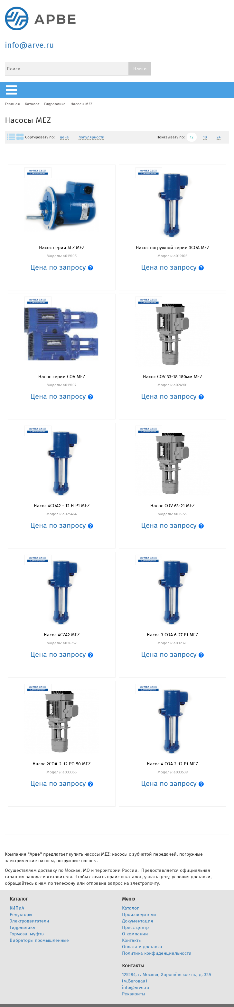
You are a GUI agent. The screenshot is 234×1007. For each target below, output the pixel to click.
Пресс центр (135, 927)
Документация (137, 921)
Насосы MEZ (81, 104)
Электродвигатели (29, 921)
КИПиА (17, 908)
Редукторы (21, 914)
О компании (135, 934)
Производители (139, 914)
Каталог (32, 104)
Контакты (132, 940)
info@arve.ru (29, 45)
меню (13, 90)
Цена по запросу (61, 267)
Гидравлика (55, 104)
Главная (12, 104)
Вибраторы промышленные (39, 940)
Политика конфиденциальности (157, 953)
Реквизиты (133, 994)
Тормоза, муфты (27, 934)
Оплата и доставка (142, 947)
